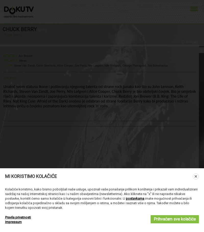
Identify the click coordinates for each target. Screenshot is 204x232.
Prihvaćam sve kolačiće (175, 219)
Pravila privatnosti (18, 217)
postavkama (135, 198)
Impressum (13, 222)
